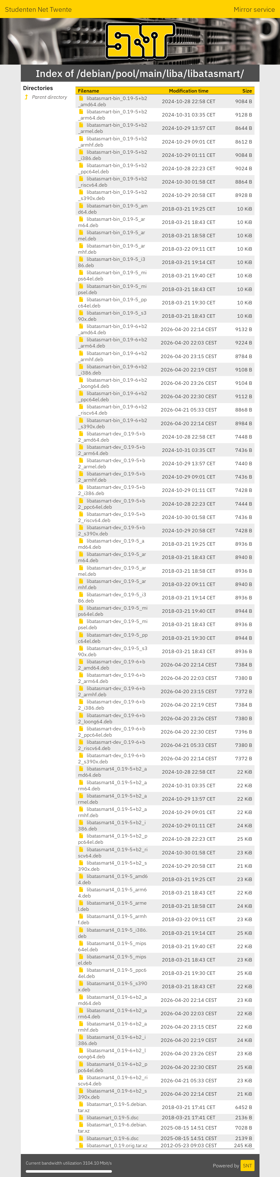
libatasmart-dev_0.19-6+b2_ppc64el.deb (111, 731)
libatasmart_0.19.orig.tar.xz (112, 1145)
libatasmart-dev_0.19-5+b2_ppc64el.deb (111, 504)
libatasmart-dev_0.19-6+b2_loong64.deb (111, 718)
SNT (247, 1165)
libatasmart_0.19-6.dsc (108, 1138)
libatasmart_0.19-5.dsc (108, 1117)
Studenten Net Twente (38, 9)
